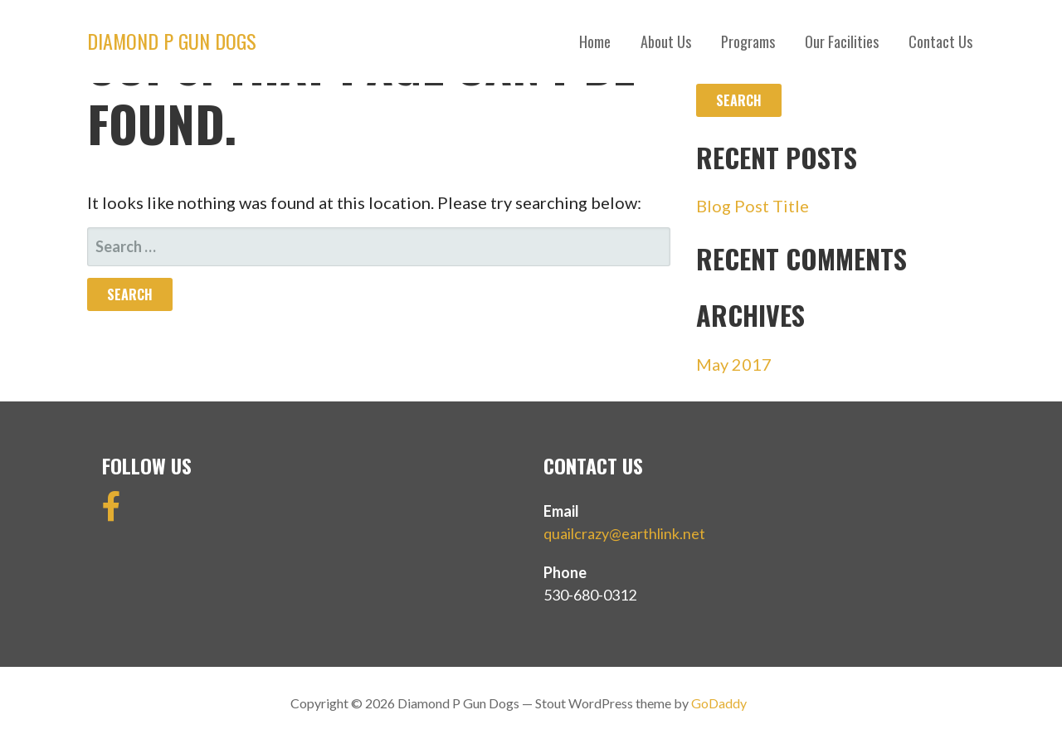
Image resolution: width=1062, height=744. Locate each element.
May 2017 (734, 364)
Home (595, 41)
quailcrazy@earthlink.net (624, 533)
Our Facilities (842, 41)
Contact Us (940, 41)
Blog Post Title (752, 206)
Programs (748, 41)
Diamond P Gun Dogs (171, 41)
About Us (666, 41)
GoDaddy (719, 703)
